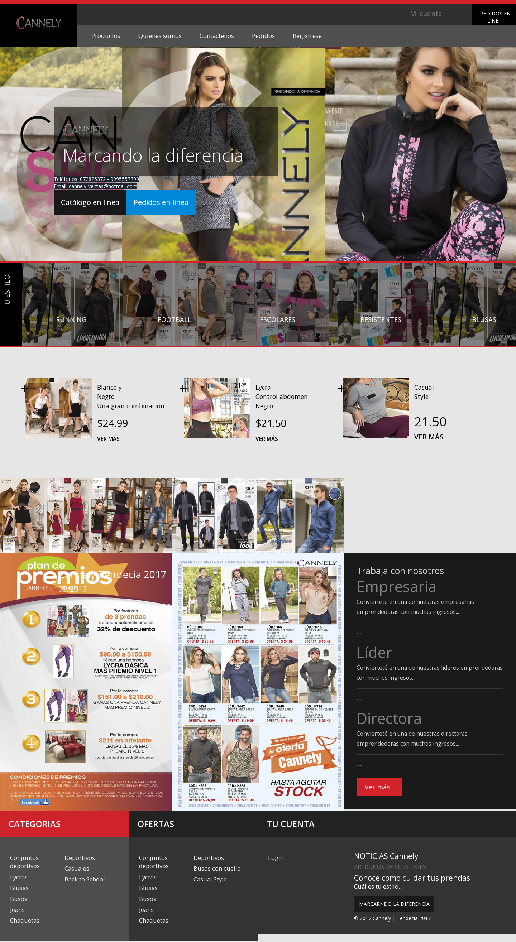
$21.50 (271, 423)
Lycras (19, 877)
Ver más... (380, 787)
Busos (18, 899)
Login (276, 858)
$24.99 (112, 423)
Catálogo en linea (92, 203)
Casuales (76, 869)
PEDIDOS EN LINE (495, 17)
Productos (105, 36)
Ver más (108, 439)
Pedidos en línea (167, 203)
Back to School (84, 879)
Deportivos (79, 858)
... (359, 632)
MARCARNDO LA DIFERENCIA (394, 904)
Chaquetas (25, 921)
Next (41, 579)
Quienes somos (160, 36)
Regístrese (307, 36)
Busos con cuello (217, 869)
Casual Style (210, 879)
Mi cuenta (426, 13)
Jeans (17, 910)
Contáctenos (217, 36)
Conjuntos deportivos (25, 862)
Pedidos (263, 36)
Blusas (19, 888)
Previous (13, 579)
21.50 (430, 421)
